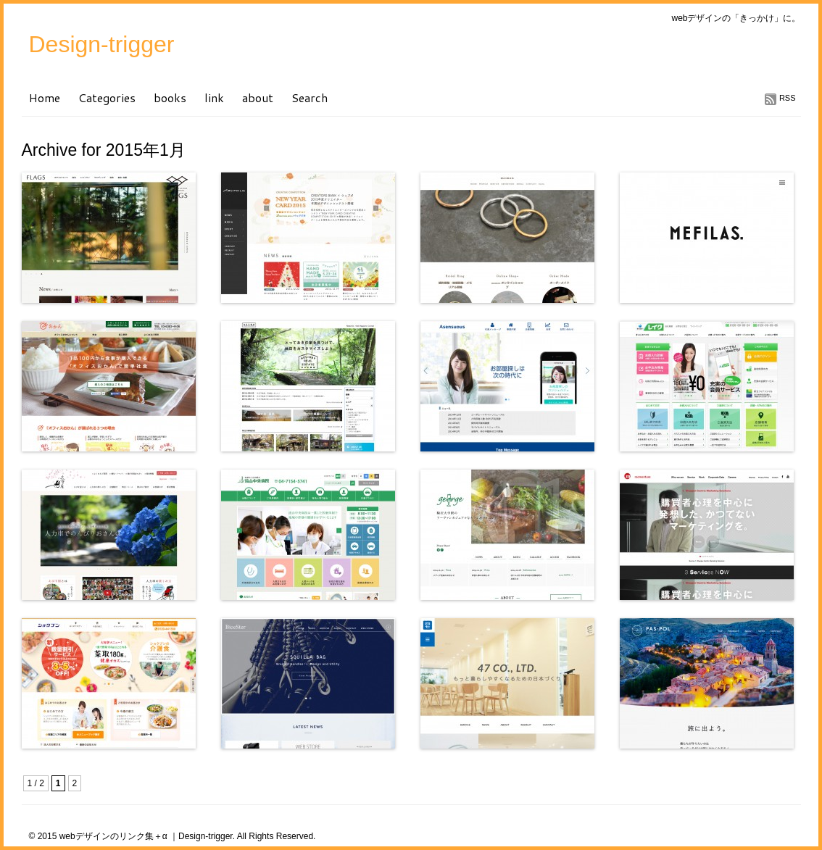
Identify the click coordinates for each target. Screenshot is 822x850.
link (214, 97)
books (170, 97)
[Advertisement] (191, 772)
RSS (787, 97)
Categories (107, 97)
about (257, 97)
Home (44, 97)
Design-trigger (102, 44)
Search (309, 97)
